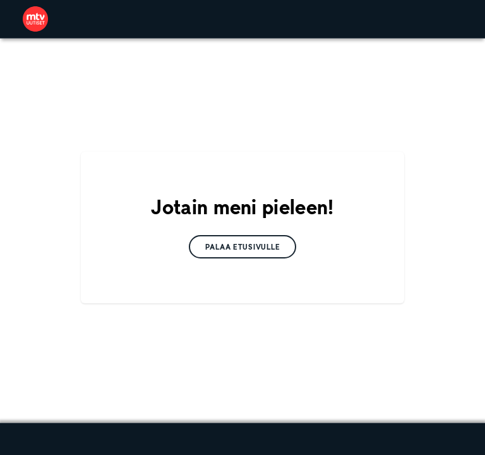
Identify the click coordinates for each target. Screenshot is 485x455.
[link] (35, 19)
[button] (243, 246)
